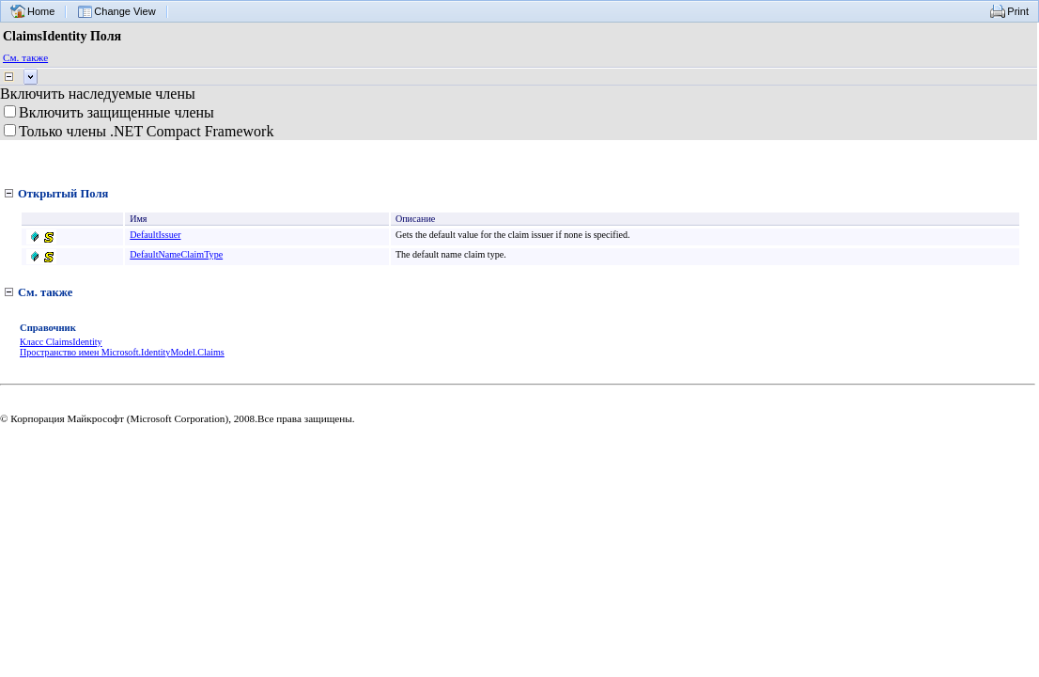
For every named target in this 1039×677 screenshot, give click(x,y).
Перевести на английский (135, 458)
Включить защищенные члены (116, 112)
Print (1018, 11)
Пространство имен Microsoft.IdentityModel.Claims (122, 352)
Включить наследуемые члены (97, 94)
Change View (124, 11)
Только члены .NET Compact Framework (146, 131)
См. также (25, 57)
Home (40, 11)
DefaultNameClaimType (177, 254)
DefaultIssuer (156, 234)
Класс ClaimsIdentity (61, 342)
